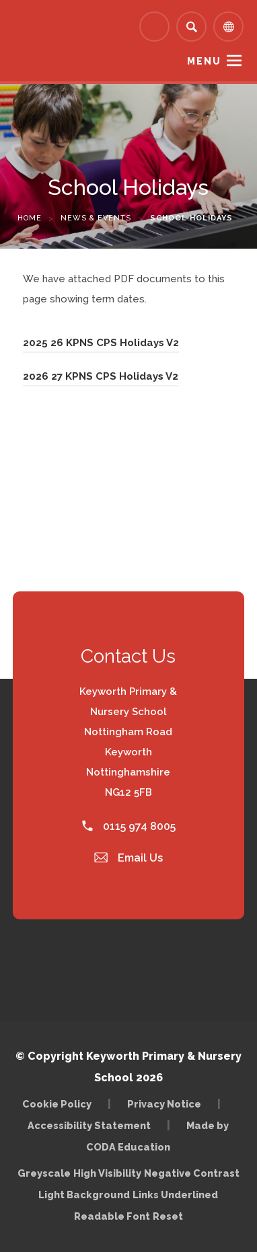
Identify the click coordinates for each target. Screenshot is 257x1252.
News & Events (96, 218)
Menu (204, 61)
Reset (168, 1216)
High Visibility (107, 1173)
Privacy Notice (164, 1104)
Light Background (84, 1194)
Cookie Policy (56, 1104)
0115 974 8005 (129, 826)
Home (29, 218)
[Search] (191, 26)
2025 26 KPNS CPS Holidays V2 (101, 343)
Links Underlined (175, 1194)
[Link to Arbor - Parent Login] (154, 26)
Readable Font (112, 1216)
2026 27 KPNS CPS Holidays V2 (100, 376)
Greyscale (44, 1173)
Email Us (128, 857)
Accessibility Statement (89, 1125)
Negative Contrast (192, 1173)
